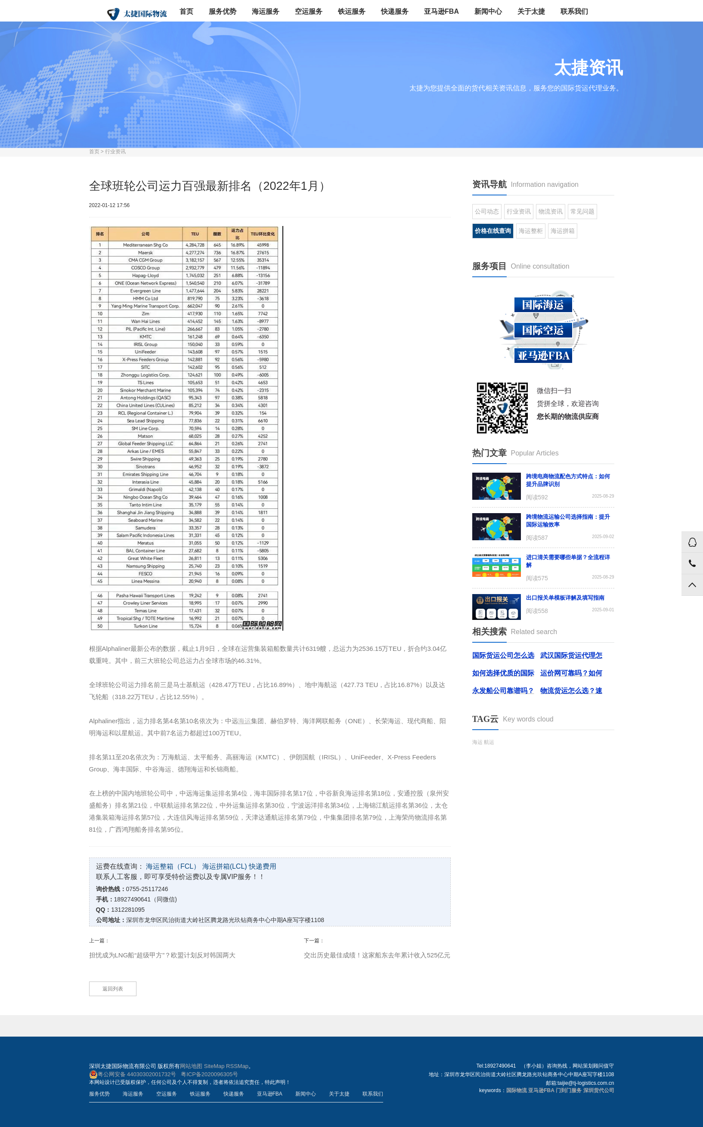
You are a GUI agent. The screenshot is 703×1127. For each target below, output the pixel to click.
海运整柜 (531, 230)
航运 (489, 742)
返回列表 (112, 989)
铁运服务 (351, 11)
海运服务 (265, 11)
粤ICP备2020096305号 (209, 1074)
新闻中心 (488, 11)
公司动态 (487, 211)
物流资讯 (551, 211)
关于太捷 (531, 11)
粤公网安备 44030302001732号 (133, 1074)
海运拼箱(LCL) (224, 866)
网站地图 (191, 1066)
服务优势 (222, 11)
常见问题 (582, 211)
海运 (477, 742)
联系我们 (574, 11)
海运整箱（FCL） (173, 866)
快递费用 (262, 866)
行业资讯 (115, 152)
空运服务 (308, 11)
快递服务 (395, 11)
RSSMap (237, 1066)
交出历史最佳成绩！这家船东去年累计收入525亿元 (377, 955)
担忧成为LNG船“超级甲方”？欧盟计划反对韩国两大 (162, 955)
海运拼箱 (563, 230)
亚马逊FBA (441, 11)
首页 (186, 11)
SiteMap (214, 1066)
